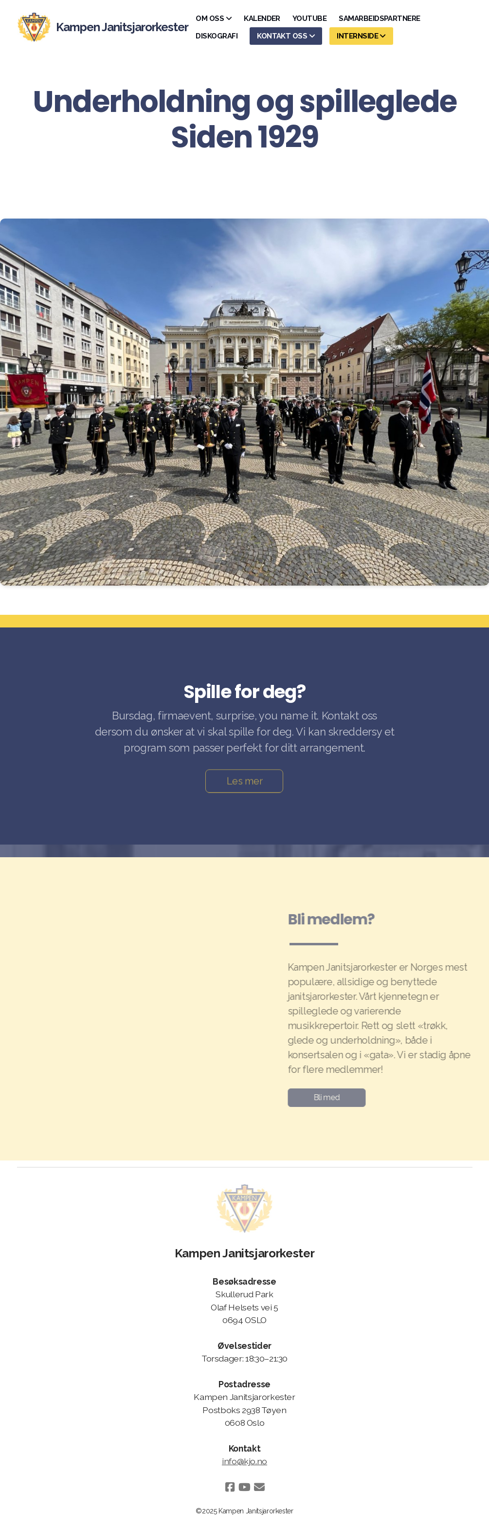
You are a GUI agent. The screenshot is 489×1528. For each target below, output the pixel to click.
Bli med (324, 1097)
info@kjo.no (244, 1461)
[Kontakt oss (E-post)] (259, 1487)
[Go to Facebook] (230, 1487)
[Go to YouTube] (244, 1487)
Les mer (245, 783)
